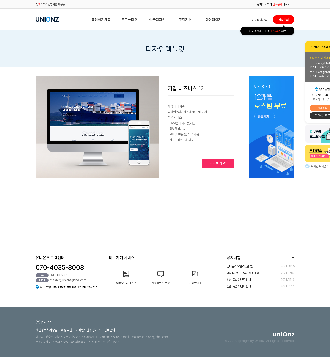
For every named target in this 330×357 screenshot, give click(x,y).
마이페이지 (213, 19)
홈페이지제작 (101, 19)
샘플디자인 (157, 19)
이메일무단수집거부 (88, 329)
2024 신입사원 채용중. (53, 4)
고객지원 (185, 19)
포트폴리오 (129, 19)
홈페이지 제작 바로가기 (275, 4)
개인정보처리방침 (46, 329)
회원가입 (262, 19)
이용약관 (66, 329)
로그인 (250, 19)
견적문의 (283, 19)
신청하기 (218, 163)
